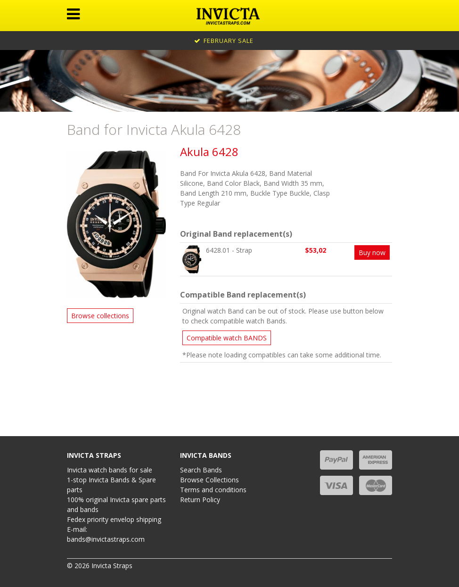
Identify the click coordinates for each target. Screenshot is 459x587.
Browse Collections (209, 479)
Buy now (372, 252)
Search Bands (201, 469)
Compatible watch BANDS (227, 337)
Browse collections (100, 315)
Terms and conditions (213, 489)
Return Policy (200, 499)
